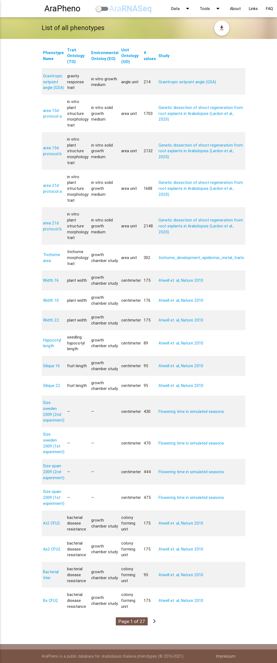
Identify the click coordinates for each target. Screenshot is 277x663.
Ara (130, 9)
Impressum (225, 656)
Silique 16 (51, 365)
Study (164, 55)
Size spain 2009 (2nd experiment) (53, 471)
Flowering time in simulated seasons (191, 411)
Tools (211, 8)
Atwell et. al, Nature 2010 (181, 280)
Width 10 (51, 300)
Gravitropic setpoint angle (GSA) (53, 81)
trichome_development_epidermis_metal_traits (201, 257)
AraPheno (62, 9)
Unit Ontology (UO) (129, 55)
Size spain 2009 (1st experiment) (53, 497)
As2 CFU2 (52, 549)
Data (181, 8)
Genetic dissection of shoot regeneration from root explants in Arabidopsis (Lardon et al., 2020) (201, 113)
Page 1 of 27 (131, 621)
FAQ (269, 8)
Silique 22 (51, 385)
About (235, 8)
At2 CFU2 (51, 523)
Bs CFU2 (50, 600)
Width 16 (51, 280)
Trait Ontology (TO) (75, 55)
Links (253, 8)
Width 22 (51, 320)
